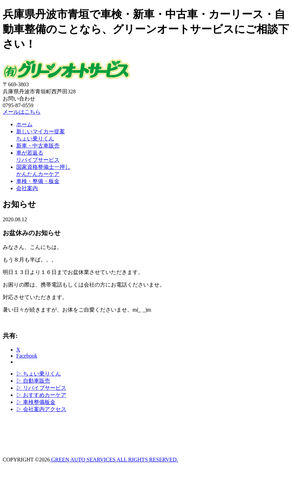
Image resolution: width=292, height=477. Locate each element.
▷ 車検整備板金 (35, 402)
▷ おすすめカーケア (41, 395)
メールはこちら (22, 112)
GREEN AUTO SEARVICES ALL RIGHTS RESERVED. (114, 459)
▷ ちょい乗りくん (38, 374)
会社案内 (27, 188)
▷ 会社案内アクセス (41, 409)
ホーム (24, 124)
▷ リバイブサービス (41, 388)
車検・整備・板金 (37, 181)
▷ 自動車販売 (33, 381)
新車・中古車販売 (37, 146)
